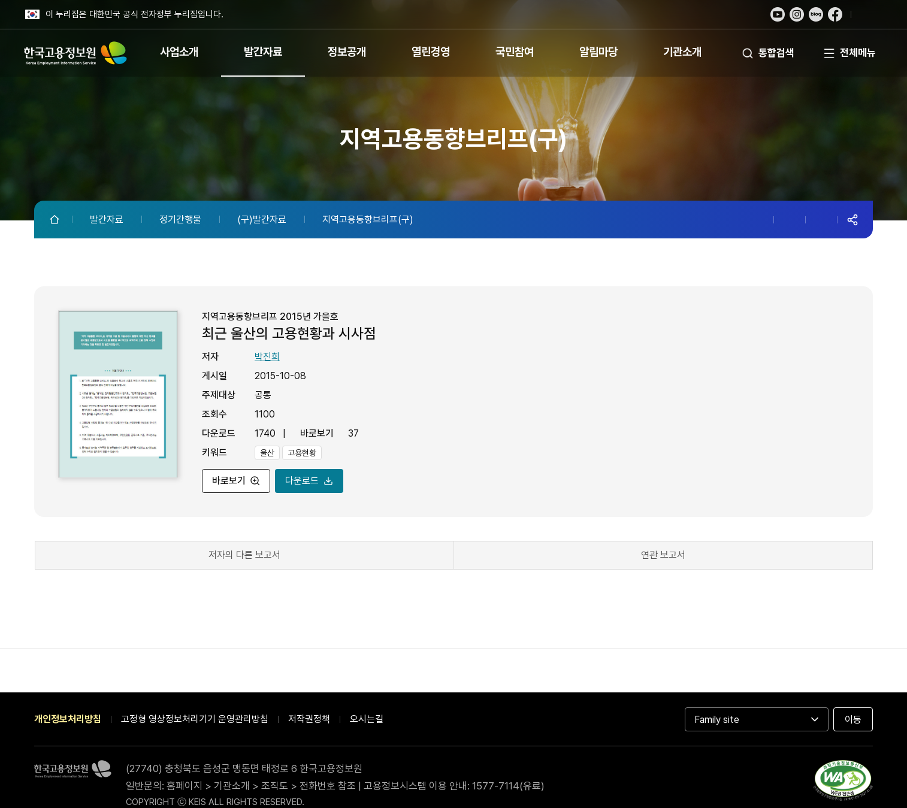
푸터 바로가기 (453, 0)
